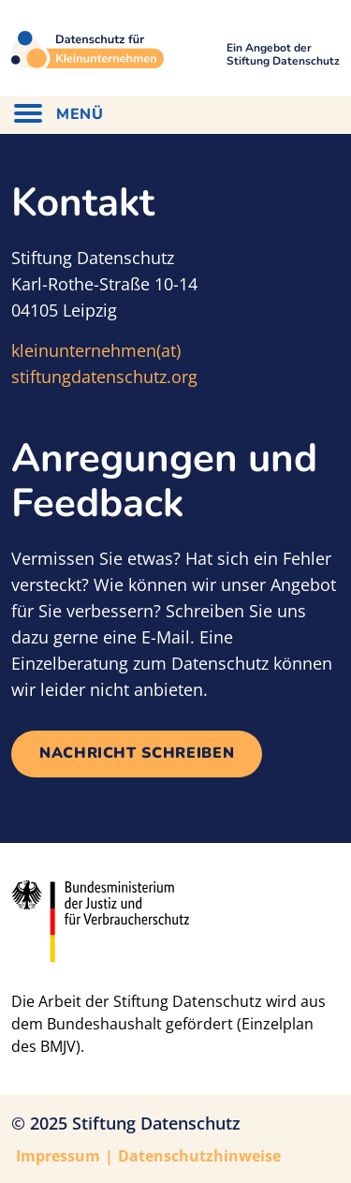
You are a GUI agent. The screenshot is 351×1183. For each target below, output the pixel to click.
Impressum (58, 1156)
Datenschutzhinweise (199, 1156)
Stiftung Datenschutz (156, 1123)
